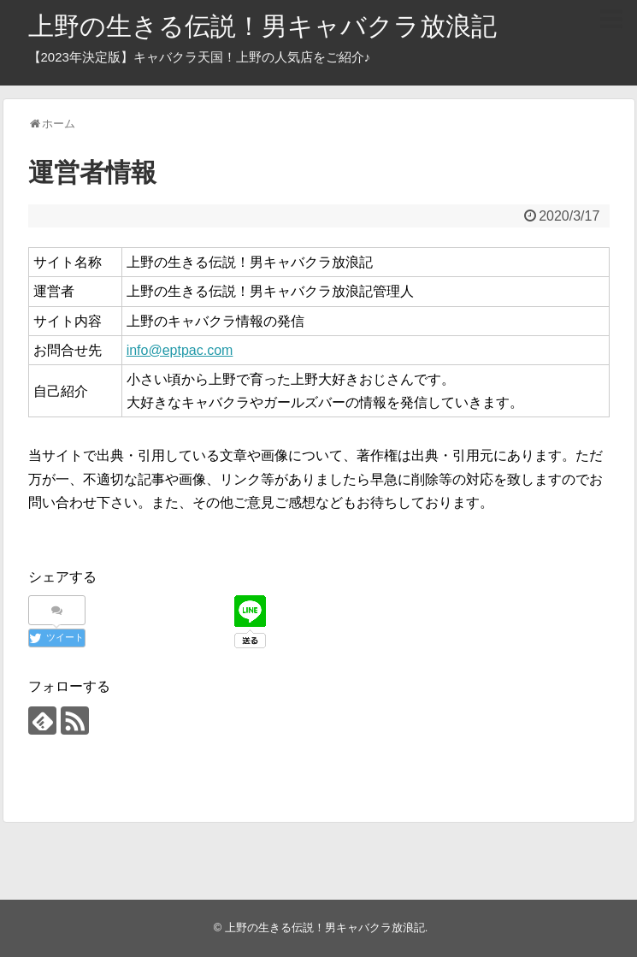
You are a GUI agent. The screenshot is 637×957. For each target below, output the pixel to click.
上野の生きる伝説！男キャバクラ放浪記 (262, 26)
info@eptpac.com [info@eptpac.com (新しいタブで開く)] (180, 350)
